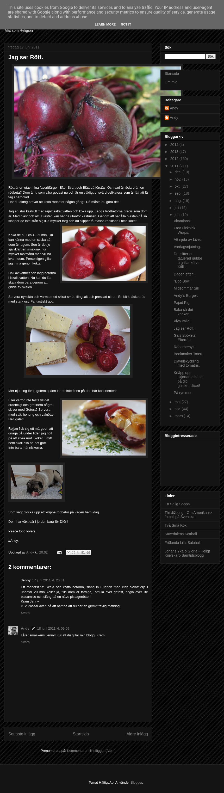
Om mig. (171, 82)
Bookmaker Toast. (188, 354)
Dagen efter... (185, 274)
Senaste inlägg (21, 734)
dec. (178, 172)
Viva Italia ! (182, 321)
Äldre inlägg (137, 734)
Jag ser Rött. (184, 328)
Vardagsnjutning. (187, 247)
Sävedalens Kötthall (181, 534)
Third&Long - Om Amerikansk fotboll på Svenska (189, 515)
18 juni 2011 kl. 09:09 (53, 628)
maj (178, 402)
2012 (174, 159)
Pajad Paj (181, 302)
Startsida (81, 734)
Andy (25, 628)
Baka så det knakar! (183, 312)
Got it (126, 24)
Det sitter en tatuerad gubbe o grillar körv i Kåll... (188, 260)
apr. (178, 409)
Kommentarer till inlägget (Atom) (91, 751)
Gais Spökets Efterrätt (184, 337)
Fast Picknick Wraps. (184, 230)
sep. (178, 193)
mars (179, 416)
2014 (174, 145)
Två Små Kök (175, 525)
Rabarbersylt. (184, 347)
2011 (174, 166)
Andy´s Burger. (186, 295)
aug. (179, 201)
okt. (178, 186)
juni (178, 215)
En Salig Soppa (177, 504)
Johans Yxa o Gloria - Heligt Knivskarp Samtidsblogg (187, 553)
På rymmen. (183, 393)
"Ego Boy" (182, 281)
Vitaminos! (182, 221)
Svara (25, 613)
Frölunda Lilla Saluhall (183, 542)
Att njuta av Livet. (188, 239)
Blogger (136, 782)
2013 (174, 152)
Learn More (105, 24)
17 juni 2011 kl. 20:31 (48, 580)
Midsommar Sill (186, 288)
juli (177, 208)
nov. (178, 179)
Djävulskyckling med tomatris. (187, 363)
